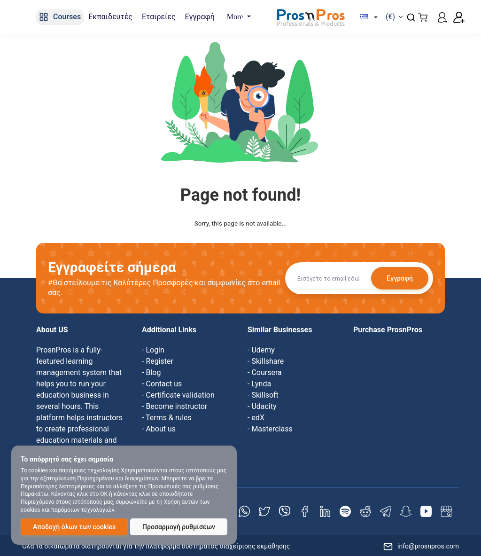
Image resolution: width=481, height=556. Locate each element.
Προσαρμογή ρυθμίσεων (178, 527)
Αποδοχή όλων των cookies (74, 527)
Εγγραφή (400, 278)
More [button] (236, 17)
